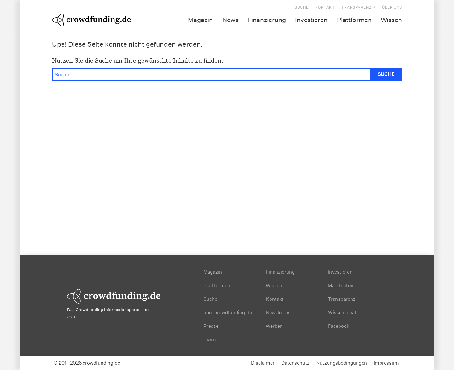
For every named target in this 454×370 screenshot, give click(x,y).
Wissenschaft (343, 313)
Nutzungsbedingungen (341, 363)
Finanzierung (266, 20)
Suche (302, 7)
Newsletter (278, 313)
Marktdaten (340, 285)
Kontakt (325, 7)
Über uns (392, 7)
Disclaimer (263, 363)
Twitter (211, 340)
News (230, 20)
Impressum (386, 363)
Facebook (338, 326)
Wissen (391, 20)
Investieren (311, 20)
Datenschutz (295, 363)
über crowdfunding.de (227, 313)
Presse (210, 326)
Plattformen (354, 20)
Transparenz (342, 299)
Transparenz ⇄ (358, 7)
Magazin (200, 20)
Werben (274, 326)
